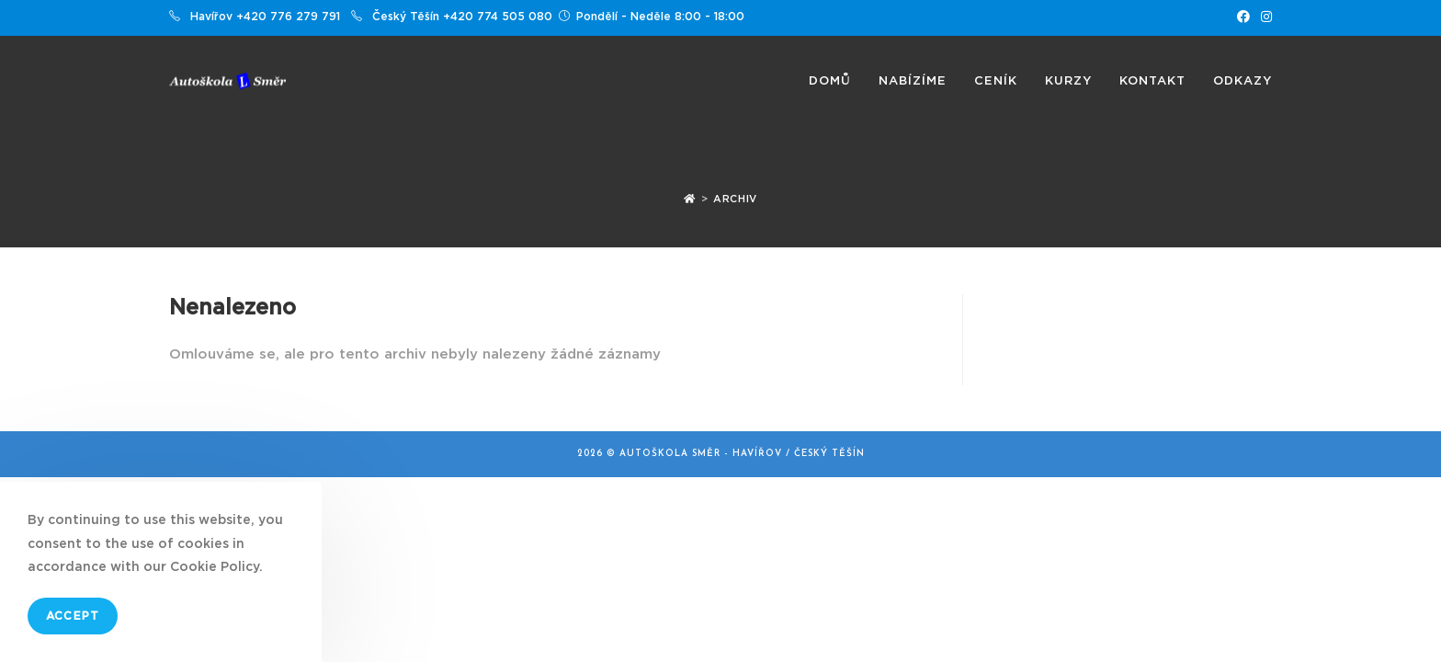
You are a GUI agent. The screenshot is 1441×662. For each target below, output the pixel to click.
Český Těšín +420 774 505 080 (462, 16)
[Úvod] (690, 199)
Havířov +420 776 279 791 (265, 16)
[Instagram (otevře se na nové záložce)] (1263, 17)
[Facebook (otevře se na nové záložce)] (1243, 17)
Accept (72, 616)
